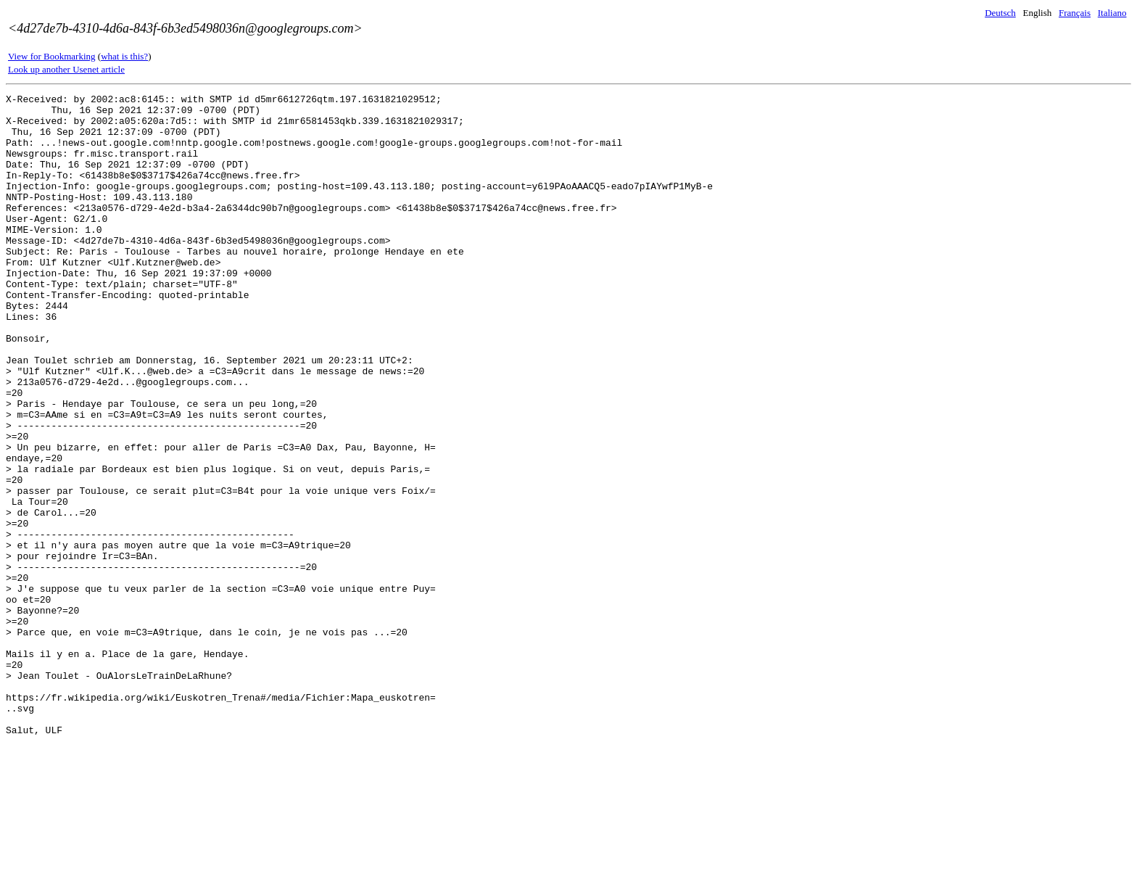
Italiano (1112, 12)
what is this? (124, 56)
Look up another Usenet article (66, 69)
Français (1075, 12)
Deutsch (1000, 12)
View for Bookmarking (52, 56)
